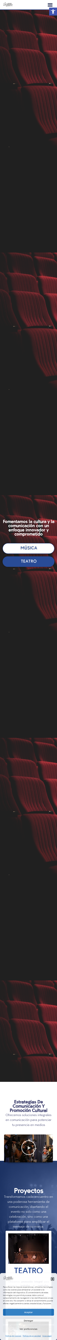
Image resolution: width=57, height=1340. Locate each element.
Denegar (28, 1320)
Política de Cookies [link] (13, 1336)
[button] (52, 1279)
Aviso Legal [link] (47, 1336)
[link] (53, 12)
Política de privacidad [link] (32, 1336)
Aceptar (28, 1312)
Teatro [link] (28, 1271)
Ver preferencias (28, 1328)
